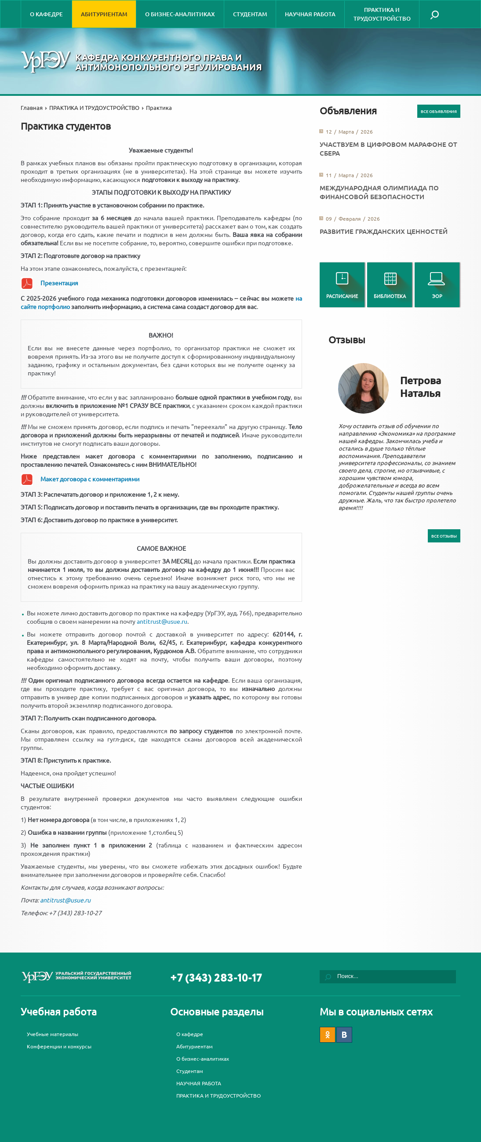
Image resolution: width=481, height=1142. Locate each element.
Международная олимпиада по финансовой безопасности (379, 192)
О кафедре (46, 14)
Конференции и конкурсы (59, 1046)
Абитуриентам (104, 14)
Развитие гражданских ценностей (384, 231)
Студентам (250, 14)
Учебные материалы (52, 1033)
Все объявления (439, 111)
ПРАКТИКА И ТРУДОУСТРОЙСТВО (382, 14)
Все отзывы (444, 536)
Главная (32, 107)
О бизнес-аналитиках (180, 14)
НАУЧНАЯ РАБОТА (310, 14)
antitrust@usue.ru (162, 621)
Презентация (59, 283)
